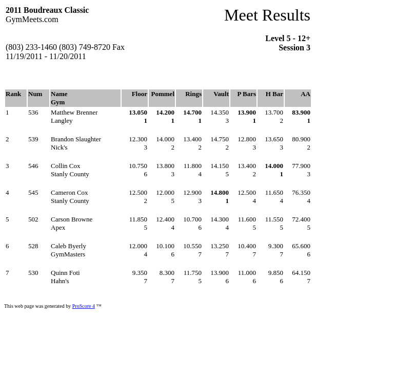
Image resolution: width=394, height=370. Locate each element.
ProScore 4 (83, 306)
